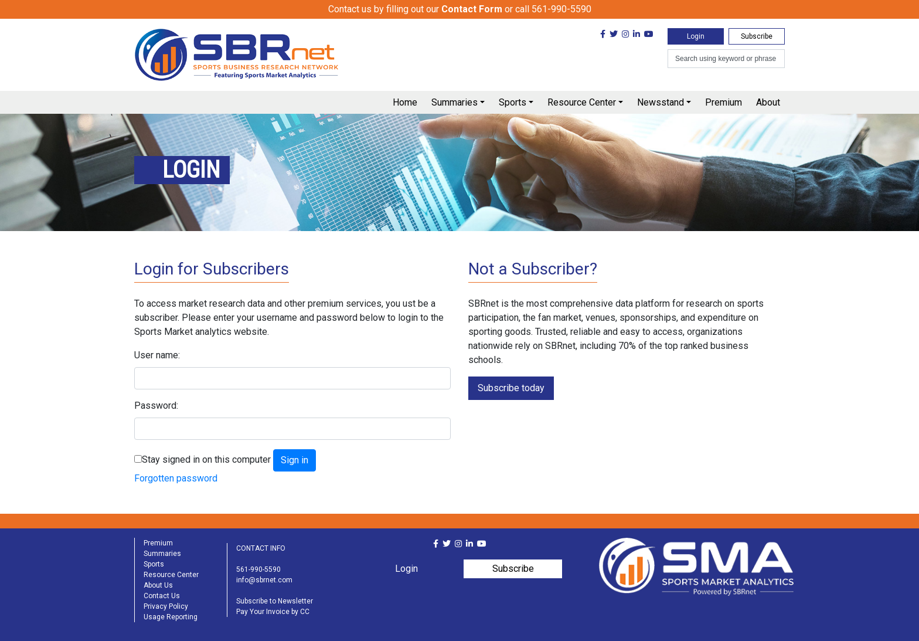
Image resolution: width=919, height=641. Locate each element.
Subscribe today (511, 388)
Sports (512, 102)
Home (405, 102)
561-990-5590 (258, 569)
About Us (158, 585)
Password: (156, 405)
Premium (723, 102)
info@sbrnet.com (264, 580)
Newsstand (660, 102)
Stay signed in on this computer (206, 459)
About (768, 102)
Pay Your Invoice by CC (272, 612)
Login (695, 36)
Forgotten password (175, 478)
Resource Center (581, 102)
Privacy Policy (166, 606)
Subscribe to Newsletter (274, 601)
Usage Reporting (171, 617)
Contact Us (162, 596)
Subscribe (756, 36)
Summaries (454, 102)
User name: (157, 355)
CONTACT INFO (260, 548)
